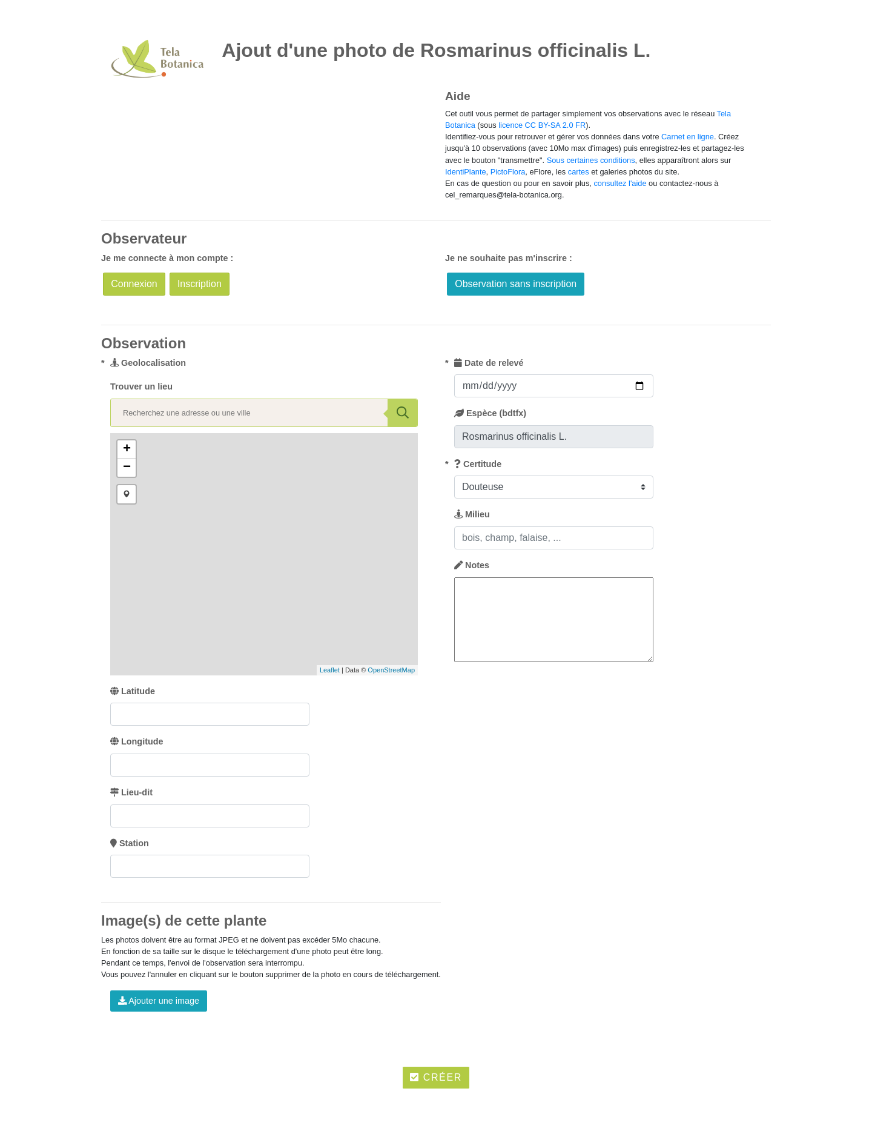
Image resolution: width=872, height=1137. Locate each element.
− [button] (127, 468)
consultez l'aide (619, 183)
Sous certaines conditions (591, 160)
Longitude (137, 741)
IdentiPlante (465, 171)
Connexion (134, 284)
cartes (578, 171)
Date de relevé (489, 363)
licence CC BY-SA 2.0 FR (542, 125)
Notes (471, 565)
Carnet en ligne (687, 136)
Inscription (199, 284)
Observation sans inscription (515, 284)
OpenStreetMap (391, 670)
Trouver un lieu (141, 386)
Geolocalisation (148, 363)
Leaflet (330, 670)
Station (129, 843)
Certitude (477, 464)
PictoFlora (508, 171)
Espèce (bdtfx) (490, 413)
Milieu (472, 514)
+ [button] (127, 449)
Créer (436, 1077)
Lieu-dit (131, 792)
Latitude (132, 691)
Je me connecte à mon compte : (167, 258)
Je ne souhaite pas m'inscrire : (508, 258)
